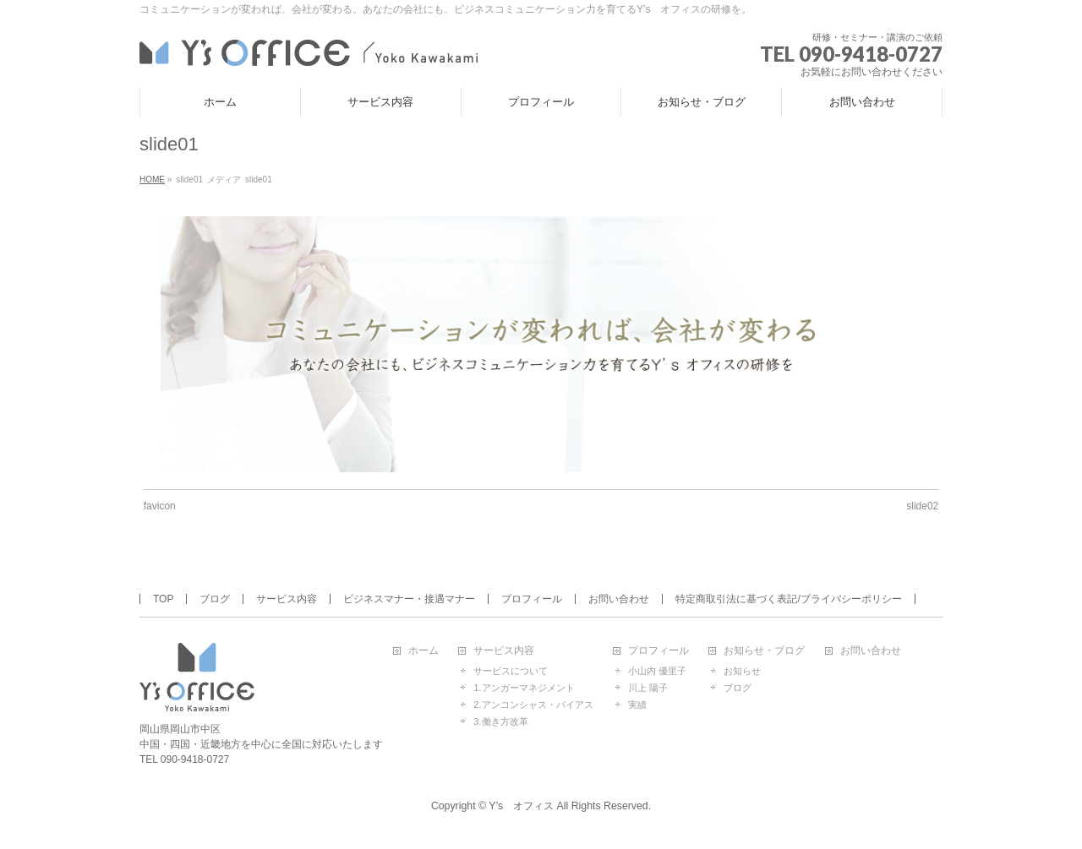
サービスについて (510, 671)
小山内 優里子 (657, 671)
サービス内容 (286, 599)
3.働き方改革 (500, 721)
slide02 (922, 506)
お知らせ (742, 671)
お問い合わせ (618, 599)
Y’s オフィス (521, 806)
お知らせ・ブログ (764, 650)
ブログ (214, 599)
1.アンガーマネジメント (523, 688)
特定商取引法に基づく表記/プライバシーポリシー (788, 599)
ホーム (423, 650)
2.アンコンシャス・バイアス (533, 704)
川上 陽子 (648, 688)
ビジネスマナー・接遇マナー (409, 599)
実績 (637, 704)
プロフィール (531, 599)
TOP (163, 599)
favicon (160, 506)
